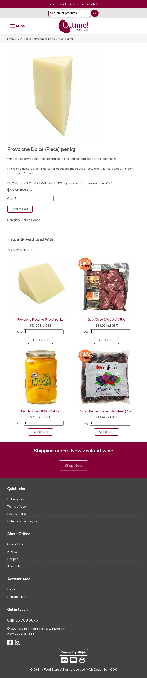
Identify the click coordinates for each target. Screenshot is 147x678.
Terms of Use (16, 506)
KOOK (112, 669)
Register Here (16, 597)
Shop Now (73, 467)
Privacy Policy (17, 514)
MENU (17, 26)
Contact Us (15, 544)
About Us (13, 566)
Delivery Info (16, 499)
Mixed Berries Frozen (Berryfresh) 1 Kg (106, 411)
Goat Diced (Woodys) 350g (107, 319)
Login (11, 589)
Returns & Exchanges (22, 521)
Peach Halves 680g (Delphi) (40, 411)
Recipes (12, 559)
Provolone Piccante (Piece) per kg (40, 319)
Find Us (12, 551)
